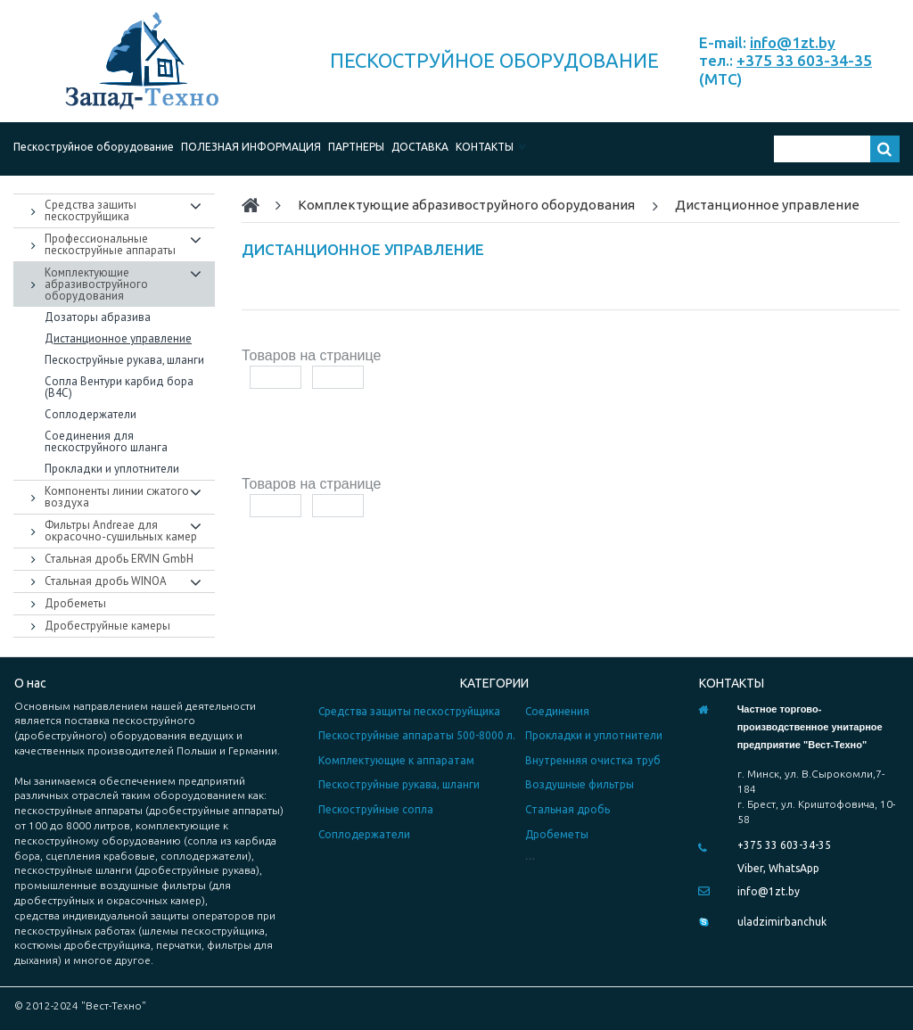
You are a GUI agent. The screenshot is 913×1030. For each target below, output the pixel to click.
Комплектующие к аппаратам (396, 760)
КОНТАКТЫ (491, 147)
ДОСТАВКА (419, 146)
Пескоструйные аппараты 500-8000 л (415, 735)
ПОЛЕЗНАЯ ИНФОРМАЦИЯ (251, 146)
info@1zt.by (792, 42)
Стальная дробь (567, 809)
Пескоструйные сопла (375, 809)
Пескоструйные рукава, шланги (399, 784)
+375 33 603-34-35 (804, 60)
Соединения (557, 711)
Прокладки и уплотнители (593, 735)
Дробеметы (556, 834)
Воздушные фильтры (579, 784)
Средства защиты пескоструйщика (409, 711)
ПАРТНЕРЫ (356, 146)
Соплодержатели (364, 834)
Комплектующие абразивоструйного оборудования (466, 204)
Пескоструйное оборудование (93, 146)
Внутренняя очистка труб (593, 760)
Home (259, 205)
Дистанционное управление (767, 204)
